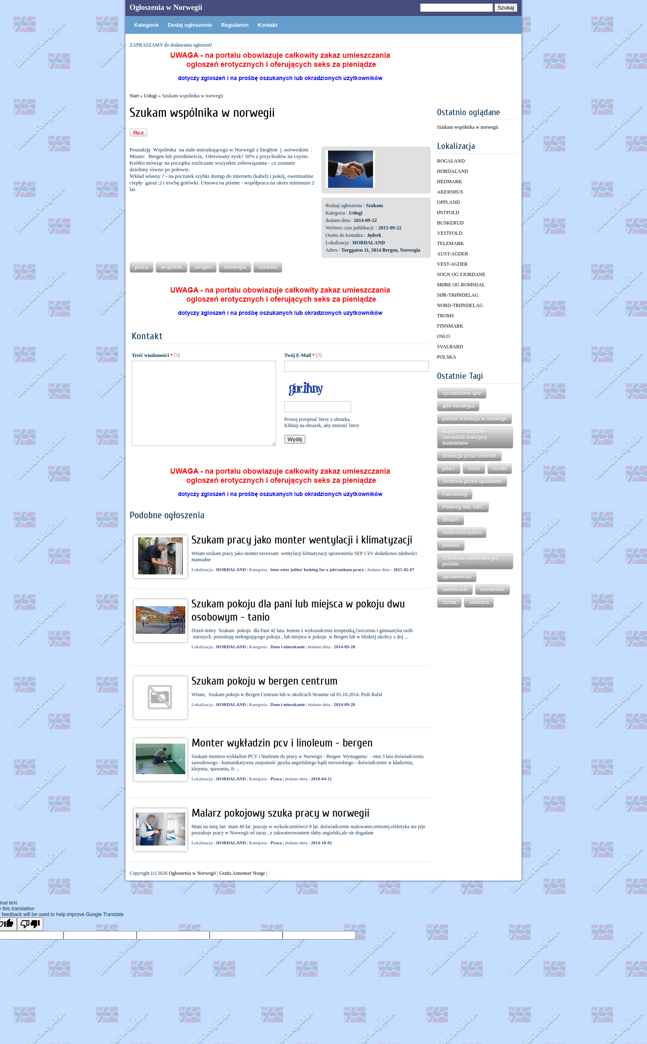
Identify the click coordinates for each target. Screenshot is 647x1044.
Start (134, 96)
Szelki (500, 469)
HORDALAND (452, 171)
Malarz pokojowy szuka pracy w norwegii (280, 813)
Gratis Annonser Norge (242, 873)
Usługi (150, 96)
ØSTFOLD (448, 212)
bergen (203, 267)
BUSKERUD (450, 223)
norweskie (492, 590)
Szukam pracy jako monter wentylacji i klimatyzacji (301, 539)
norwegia (235, 267)
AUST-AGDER (452, 254)
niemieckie (455, 590)
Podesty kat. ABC (463, 507)
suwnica (479, 602)
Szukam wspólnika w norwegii (467, 127)
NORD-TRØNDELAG (460, 305)
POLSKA (446, 357)
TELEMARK (450, 243)
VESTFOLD (449, 233)
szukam (268, 267)
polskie (450, 545)
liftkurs (450, 520)
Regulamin (234, 25)
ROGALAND (451, 161)
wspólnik (171, 267)
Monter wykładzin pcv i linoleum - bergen (282, 742)
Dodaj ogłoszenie (190, 25)
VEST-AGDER (452, 264)
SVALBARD (450, 347)
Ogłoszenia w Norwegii (166, 7)
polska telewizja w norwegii (474, 419)
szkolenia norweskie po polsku (470, 561)
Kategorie (146, 25)
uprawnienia (456, 577)
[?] (177, 355)
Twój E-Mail (299, 355)
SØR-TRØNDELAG (458, 295)
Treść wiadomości (152, 355)
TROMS (445, 316)
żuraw (449, 602)
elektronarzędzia (461, 533)
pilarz (448, 469)
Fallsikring (454, 494)
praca (141, 267)
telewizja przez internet (469, 456)
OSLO (443, 336)
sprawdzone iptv (461, 393)
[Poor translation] (30, 924)
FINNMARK (450, 326)
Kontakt (267, 25)
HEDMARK (449, 181)
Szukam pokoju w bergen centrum (264, 680)
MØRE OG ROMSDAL (461, 285)
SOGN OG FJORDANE (461, 274)
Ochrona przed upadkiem (472, 481)
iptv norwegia (458, 406)
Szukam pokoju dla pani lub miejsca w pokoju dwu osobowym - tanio (298, 610)
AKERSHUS (450, 192)
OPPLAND (448, 202)
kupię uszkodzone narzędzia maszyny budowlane (464, 437)
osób (474, 469)
